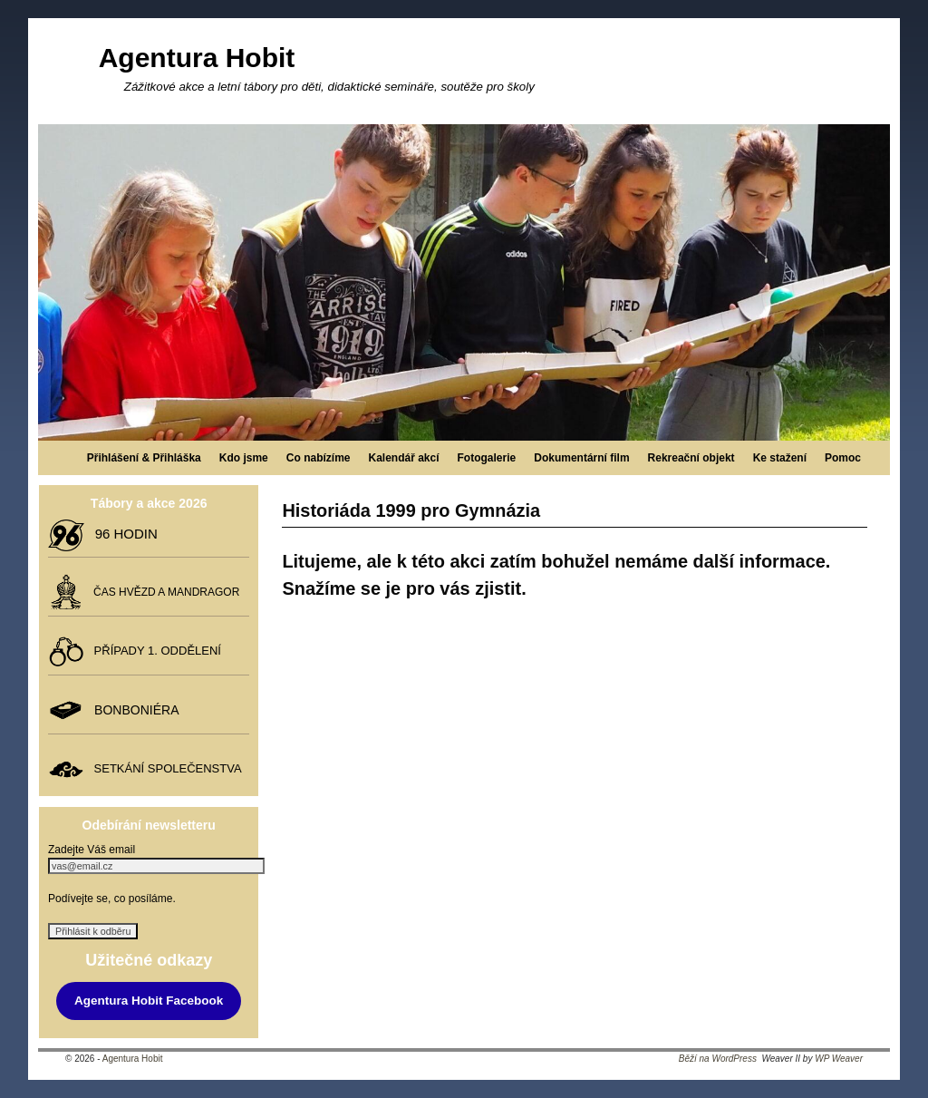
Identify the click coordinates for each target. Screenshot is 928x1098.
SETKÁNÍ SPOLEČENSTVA (164, 768)
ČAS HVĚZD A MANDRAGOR (163, 592)
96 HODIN (122, 533)
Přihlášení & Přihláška (144, 458)
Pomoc (843, 458)
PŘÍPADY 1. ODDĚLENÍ (154, 650)
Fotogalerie (487, 458)
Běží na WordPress (718, 1059)
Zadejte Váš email (91, 849)
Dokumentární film (581, 458)
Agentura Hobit (197, 58)
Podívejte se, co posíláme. (112, 898)
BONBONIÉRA (133, 710)
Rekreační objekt (691, 458)
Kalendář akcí (403, 458)
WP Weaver (839, 1059)
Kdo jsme (243, 458)
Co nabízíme (318, 458)
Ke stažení (780, 458)
